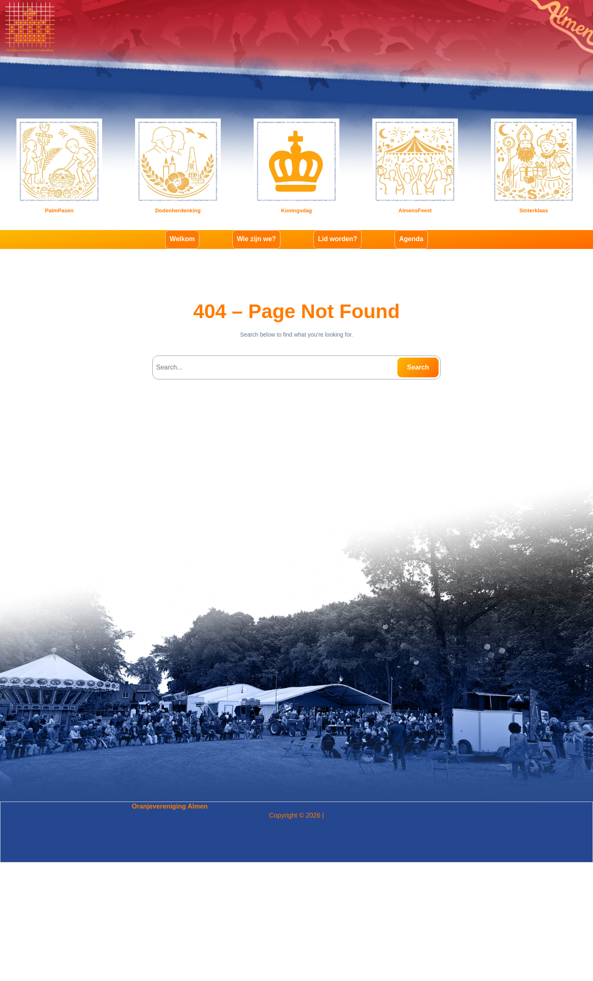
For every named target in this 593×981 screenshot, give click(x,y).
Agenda (411, 238)
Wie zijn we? (256, 238)
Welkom (182, 238)
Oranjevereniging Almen (170, 806)
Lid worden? (337, 238)
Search (418, 367)
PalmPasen (59, 210)
